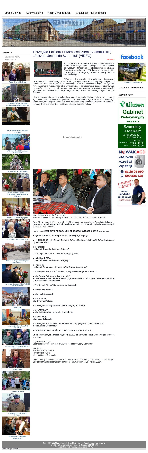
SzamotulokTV (10, 60)
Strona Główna (13, 12)
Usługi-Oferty (126, 95)
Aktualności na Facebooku (91, 12)
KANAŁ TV (7, 53)
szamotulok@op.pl (70, 445)
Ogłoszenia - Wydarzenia (132, 88)
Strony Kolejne (34, 12)
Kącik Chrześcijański (59, 12)
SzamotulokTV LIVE (12, 57)
